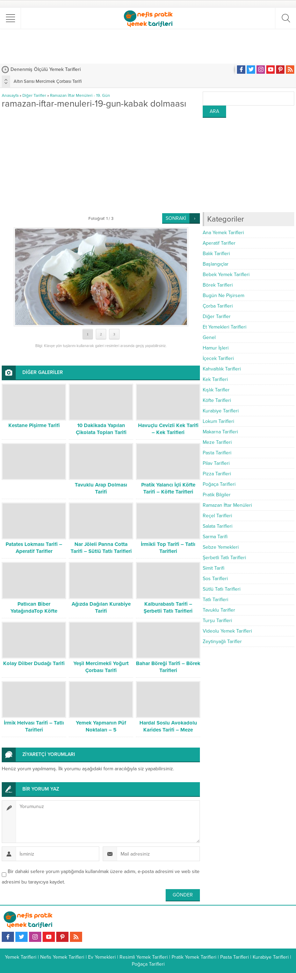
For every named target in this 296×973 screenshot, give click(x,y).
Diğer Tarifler (34, 95)
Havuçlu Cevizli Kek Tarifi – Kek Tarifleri (168, 428)
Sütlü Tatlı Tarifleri (221, 589)
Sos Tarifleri (215, 579)
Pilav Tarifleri (216, 463)
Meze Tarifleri (217, 442)
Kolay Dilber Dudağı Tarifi (34, 663)
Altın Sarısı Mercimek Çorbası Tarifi (48, 81)
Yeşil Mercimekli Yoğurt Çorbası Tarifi (101, 666)
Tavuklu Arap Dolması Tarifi (101, 488)
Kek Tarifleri (215, 379)
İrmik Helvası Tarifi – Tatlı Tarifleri (34, 726)
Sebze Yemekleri (221, 547)
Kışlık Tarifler (216, 390)
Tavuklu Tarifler (219, 610)
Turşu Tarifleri (217, 621)
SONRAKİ (176, 218)
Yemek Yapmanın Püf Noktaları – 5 (101, 726)
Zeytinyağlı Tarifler (222, 641)
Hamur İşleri (216, 348)
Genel (209, 337)
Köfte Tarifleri (217, 400)
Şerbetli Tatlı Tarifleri (224, 558)
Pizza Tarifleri (217, 474)
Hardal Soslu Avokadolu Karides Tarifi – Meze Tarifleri (168, 730)
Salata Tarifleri (217, 526)
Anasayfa (10, 95)
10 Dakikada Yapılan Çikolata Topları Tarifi (101, 428)
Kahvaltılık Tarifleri (222, 369)
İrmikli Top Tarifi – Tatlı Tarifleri (168, 547)
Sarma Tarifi (215, 537)
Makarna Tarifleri (220, 432)
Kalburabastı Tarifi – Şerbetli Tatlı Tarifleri (168, 607)
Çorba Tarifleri (218, 306)
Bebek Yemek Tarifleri (226, 275)
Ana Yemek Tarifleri (223, 233)
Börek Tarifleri (218, 285)
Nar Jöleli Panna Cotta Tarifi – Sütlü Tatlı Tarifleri (101, 547)
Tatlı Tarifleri (215, 600)
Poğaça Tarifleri (219, 484)
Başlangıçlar (216, 264)
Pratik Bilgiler (217, 495)
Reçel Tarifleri (217, 516)
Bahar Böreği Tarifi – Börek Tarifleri (168, 666)
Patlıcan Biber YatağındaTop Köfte (33, 607)
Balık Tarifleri (216, 254)
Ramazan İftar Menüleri (227, 505)
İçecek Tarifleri (218, 358)
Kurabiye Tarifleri (221, 411)
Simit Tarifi (213, 568)
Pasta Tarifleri (217, 453)
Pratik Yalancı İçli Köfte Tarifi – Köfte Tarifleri (168, 488)
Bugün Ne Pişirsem (223, 295)
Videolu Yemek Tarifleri (227, 631)
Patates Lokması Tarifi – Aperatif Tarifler (34, 547)
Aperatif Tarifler (219, 243)
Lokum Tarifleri (218, 421)
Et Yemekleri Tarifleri (224, 327)
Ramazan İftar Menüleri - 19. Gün (80, 95)
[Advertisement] (148, 46)
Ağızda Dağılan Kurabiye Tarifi (101, 607)
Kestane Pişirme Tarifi (34, 425)
